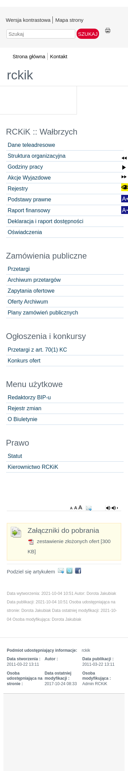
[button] (124, 158)
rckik (20, 75)
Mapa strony (69, 20)
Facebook (79, 571)
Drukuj (107, 30)
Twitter (70, 571)
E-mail (62, 571)
